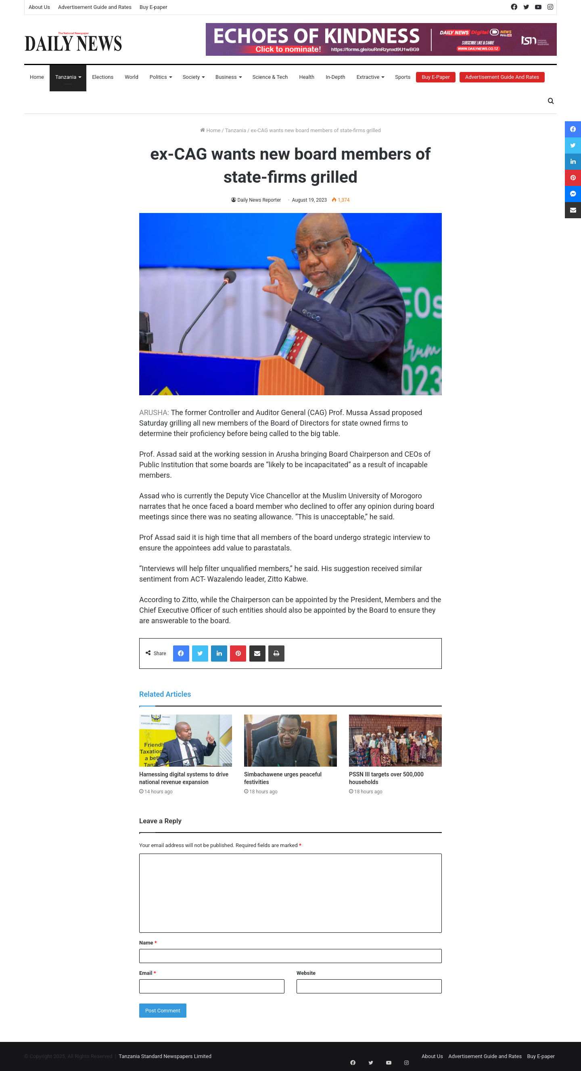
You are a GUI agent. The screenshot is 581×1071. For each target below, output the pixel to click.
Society (191, 77)
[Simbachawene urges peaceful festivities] (290, 741)
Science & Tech (270, 77)
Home (37, 77)
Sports (402, 77)
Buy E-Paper (435, 77)
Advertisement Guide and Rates (95, 7)
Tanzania (65, 77)
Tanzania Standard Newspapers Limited (165, 1056)
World (131, 77)
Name (148, 943)
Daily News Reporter (259, 200)
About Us (39, 7)
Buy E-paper (153, 7)
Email (147, 973)
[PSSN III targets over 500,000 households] (395, 741)
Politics (158, 77)
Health (306, 77)
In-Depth (335, 77)
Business (226, 77)
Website (306, 973)
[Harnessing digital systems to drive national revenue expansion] (185, 741)
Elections (102, 77)
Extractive (368, 77)
